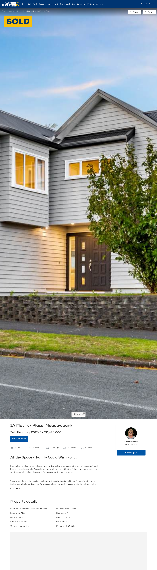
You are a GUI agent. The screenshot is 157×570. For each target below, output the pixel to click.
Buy (23, 4)
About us (99, 4)
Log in (151, 4)
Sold (3, 11)
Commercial (65, 4)
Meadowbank (28, 11)
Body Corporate (78, 4)
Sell (29, 4)
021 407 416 (131, 445)
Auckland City (14, 11)
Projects (90, 4)
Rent (35, 4)
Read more (15, 488)
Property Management (48, 4)
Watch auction (19, 439)
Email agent (131, 453)
